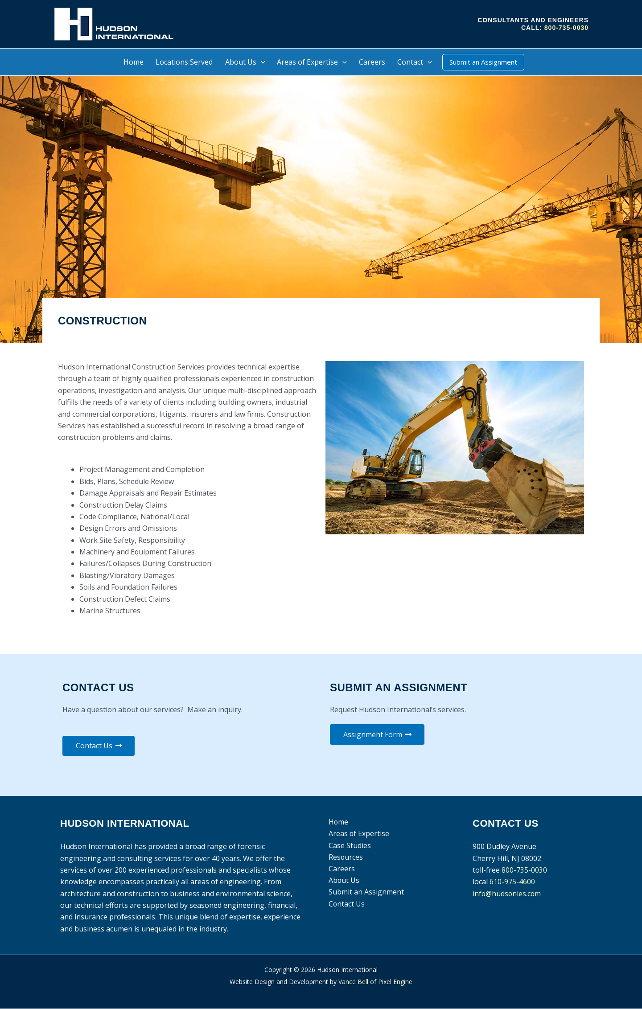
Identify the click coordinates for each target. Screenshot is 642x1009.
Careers (341, 869)
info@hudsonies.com (507, 893)
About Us (343, 881)
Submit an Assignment (365, 893)
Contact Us (346, 904)
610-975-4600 (512, 882)
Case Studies (349, 845)
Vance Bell (353, 981)
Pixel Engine (395, 981)
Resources (345, 857)
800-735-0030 (566, 27)
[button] (260, 62)
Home (338, 822)
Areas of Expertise (358, 834)
